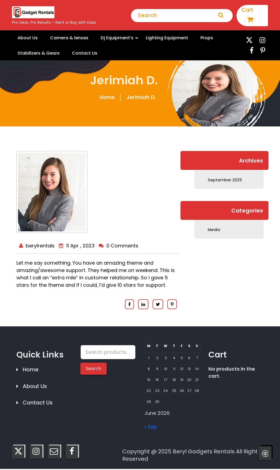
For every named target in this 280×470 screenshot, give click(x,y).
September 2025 (225, 181)
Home (107, 98)
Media (214, 230)
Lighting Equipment (159, 38)
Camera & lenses (66, 38)
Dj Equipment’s (111, 38)
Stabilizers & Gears (37, 54)
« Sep (150, 427)
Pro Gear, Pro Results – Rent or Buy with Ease (54, 22)
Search (93, 369)
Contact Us (81, 54)
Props (197, 38)
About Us (26, 38)
